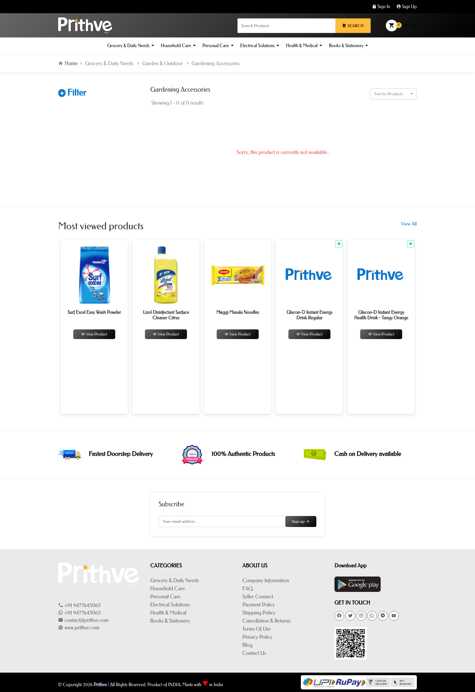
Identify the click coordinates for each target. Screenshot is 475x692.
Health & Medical (304, 45)
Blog (247, 645)
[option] (120, 327)
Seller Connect (257, 597)
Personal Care (217, 45)
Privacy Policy (257, 637)
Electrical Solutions (259, 45)
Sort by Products (388, 93)
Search (353, 25)
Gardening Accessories (216, 63)
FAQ (247, 588)
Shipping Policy (258, 613)
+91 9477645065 (79, 605)
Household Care (178, 45)
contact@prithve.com (83, 620)
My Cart (401, 25)
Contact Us (254, 653)
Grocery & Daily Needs (130, 45)
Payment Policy (258, 605)
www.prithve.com (78, 628)
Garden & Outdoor (162, 63)
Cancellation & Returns (266, 621)
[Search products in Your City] (286, 25)
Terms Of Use (256, 629)
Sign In (381, 6)
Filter (76, 92)
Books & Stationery (348, 45)
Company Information (265, 580)
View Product (120, 334)
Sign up (301, 521)
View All (409, 224)
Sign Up (406, 6)
